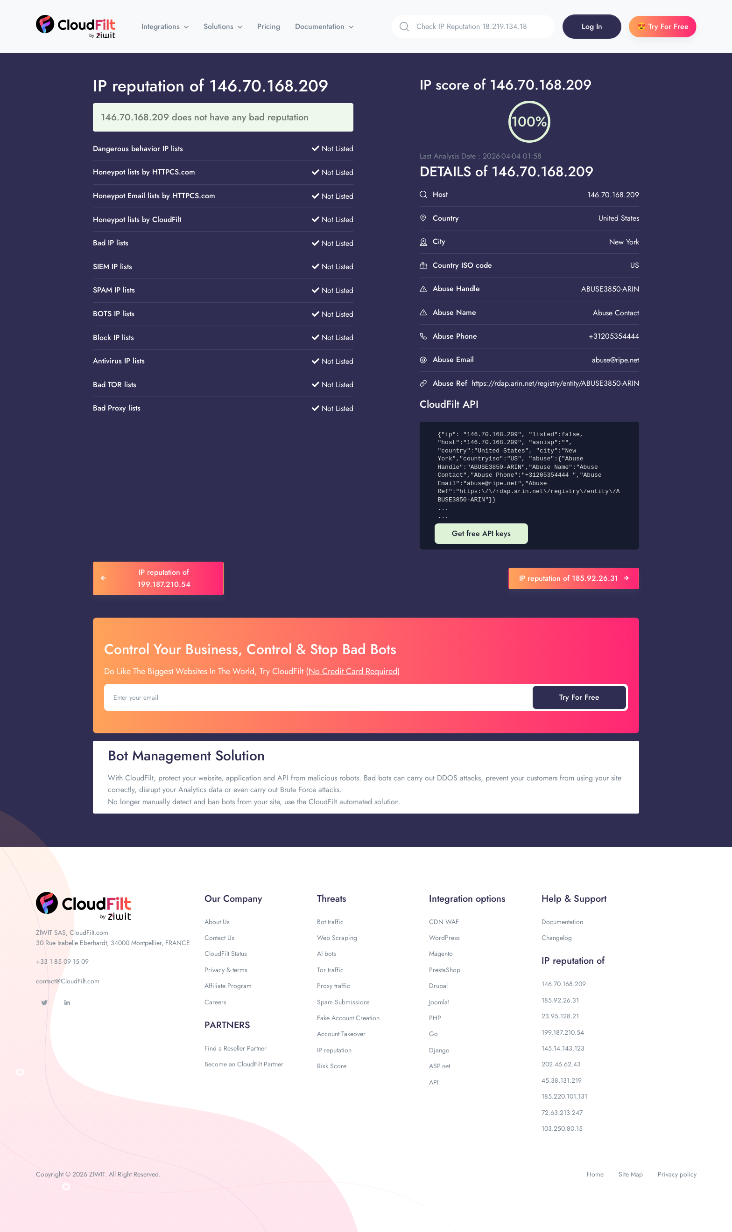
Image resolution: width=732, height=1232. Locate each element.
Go (433, 1033)
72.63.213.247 (562, 1112)
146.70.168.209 (564, 983)
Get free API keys (481, 533)
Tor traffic (330, 969)
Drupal (438, 985)
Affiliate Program (228, 985)
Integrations (161, 26)
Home (595, 1174)
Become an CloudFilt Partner (243, 1064)
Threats (331, 898)
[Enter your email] (319, 697)
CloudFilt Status (225, 953)
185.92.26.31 (560, 1000)
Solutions (220, 26)
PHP (435, 1018)
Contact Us (219, 937)
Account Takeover (341, 1033)
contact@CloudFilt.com (67, 981)
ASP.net (439, 1066)
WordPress (444, 937)
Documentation (321, 26)
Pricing (268, 26)
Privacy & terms (225, 969)
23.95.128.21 (560, 1016)
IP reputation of (573, 961)
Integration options (467, 898)
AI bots (326, 953)
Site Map (631, 1174)
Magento (441, 953)
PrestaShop (444, 969)
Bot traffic (330, 921)
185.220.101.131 (564, 1096)
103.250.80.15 (562, 1128)
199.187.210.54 (563, 1032)
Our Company (233, 898)
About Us (217, 921)
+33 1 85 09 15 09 (62, 961)
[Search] (485, 26)
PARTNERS (227, 1025)
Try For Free (579, 697)
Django (439, 1050)
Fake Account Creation (348, 1018)
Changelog (557, 937)
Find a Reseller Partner (235, 1048)
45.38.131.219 (562, 1080)
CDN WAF (444, 921)
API (433, 1082)
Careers (215, 1002)
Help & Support (574, 898)
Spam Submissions (343, 1002)
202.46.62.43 (561, 1064)
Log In (592, 26)
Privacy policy (677, 1174)
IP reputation (334, 1050)
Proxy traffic (333, 985)
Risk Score (331, 1066)
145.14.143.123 (563, 1048)
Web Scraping (337, 937)
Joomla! (439, 1002)
